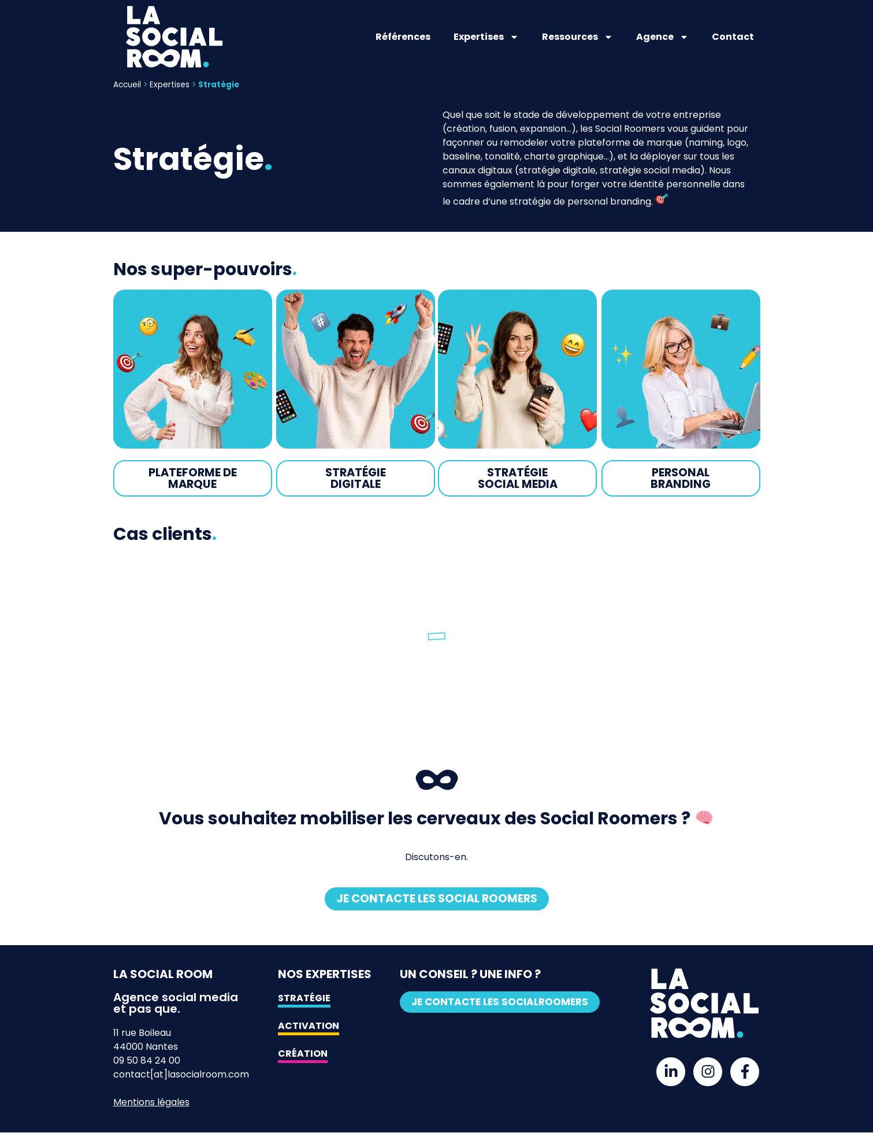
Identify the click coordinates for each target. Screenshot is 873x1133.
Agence (662, 37)
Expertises (486, 37)
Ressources (577, 37)
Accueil (127, 84)
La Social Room (163, 975)
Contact (733, 36)
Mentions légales (151, 1102)
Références (403, 36)
